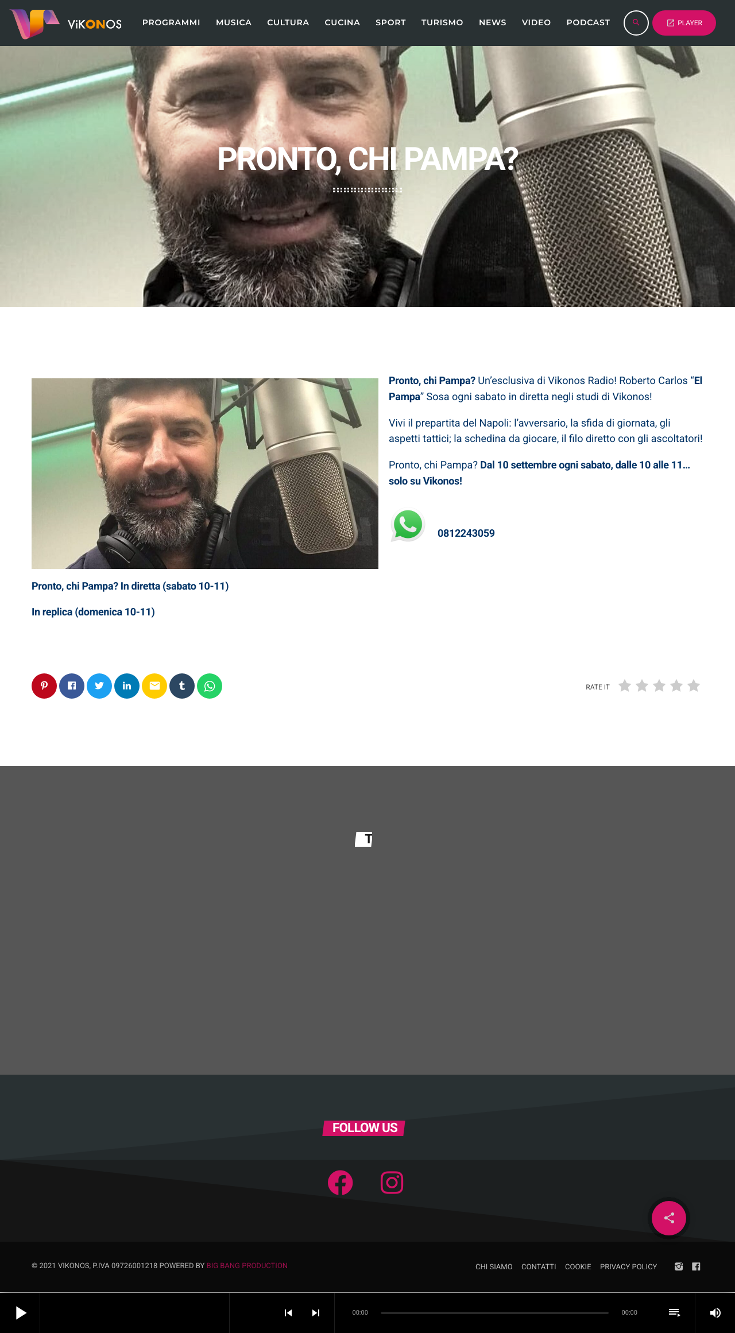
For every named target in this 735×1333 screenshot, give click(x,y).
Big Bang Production (247, 1266)
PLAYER (684, 23)
